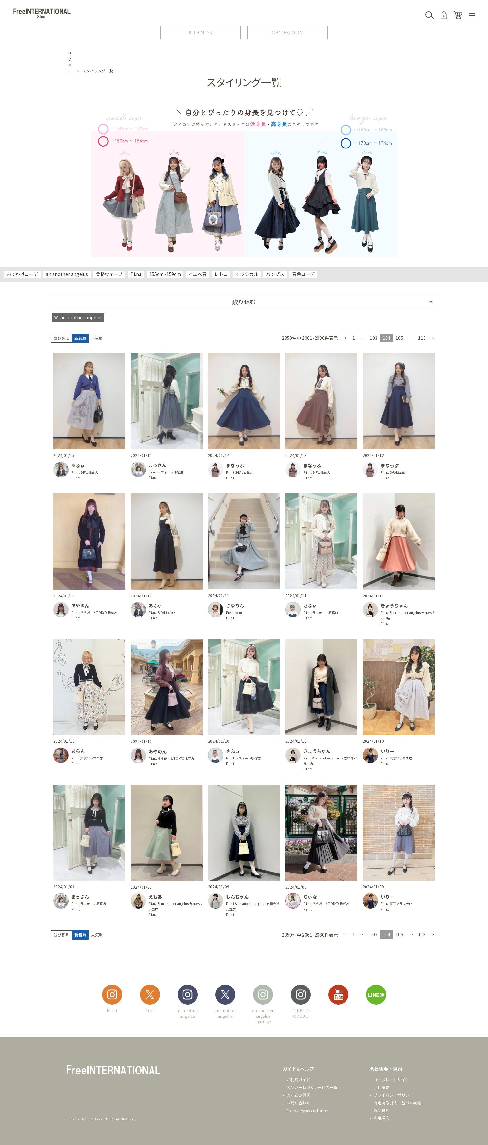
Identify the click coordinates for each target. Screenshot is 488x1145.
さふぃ (310, 605)
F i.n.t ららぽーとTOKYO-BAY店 (94, 612)
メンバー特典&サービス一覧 (312, 1087)
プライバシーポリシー (394, 1095)
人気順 (97, 338)
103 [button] (373, 338)
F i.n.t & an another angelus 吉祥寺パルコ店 (407, 615)
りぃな (310, 896)
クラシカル (247, 274)
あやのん (80, 605)
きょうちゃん (394, 605)
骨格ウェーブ (109, 274)
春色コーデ (303, 274)
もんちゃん (237, 896)
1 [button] (353, 338)
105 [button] (399, 338)
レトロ (221, 274)
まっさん (157, 465)
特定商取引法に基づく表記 (397, 1102)
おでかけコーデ (22, 274)
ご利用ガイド (298, 1079)
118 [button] (422, 338)
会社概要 (381, 1087)
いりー (387, 751)
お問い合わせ (298, 1102)
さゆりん (235, 605)
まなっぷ (235, 465)
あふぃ (78, 465)
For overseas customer (307, 1110)
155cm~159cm (165, 274)
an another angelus (67, 274)
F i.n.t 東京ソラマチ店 (87, 758)
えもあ (155, 896)
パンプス (275, 274)
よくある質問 (298, 1095)
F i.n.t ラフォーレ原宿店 (166, 472)
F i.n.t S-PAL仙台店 (84, 472)
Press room (234, 612)
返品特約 (381, 1110)
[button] (345, 338)
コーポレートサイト (391, 1079)
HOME (70, 61)
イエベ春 (198, 274)
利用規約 (381, 1118)
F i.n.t (136, 274)
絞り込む (244, 301)
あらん (78, 751)
